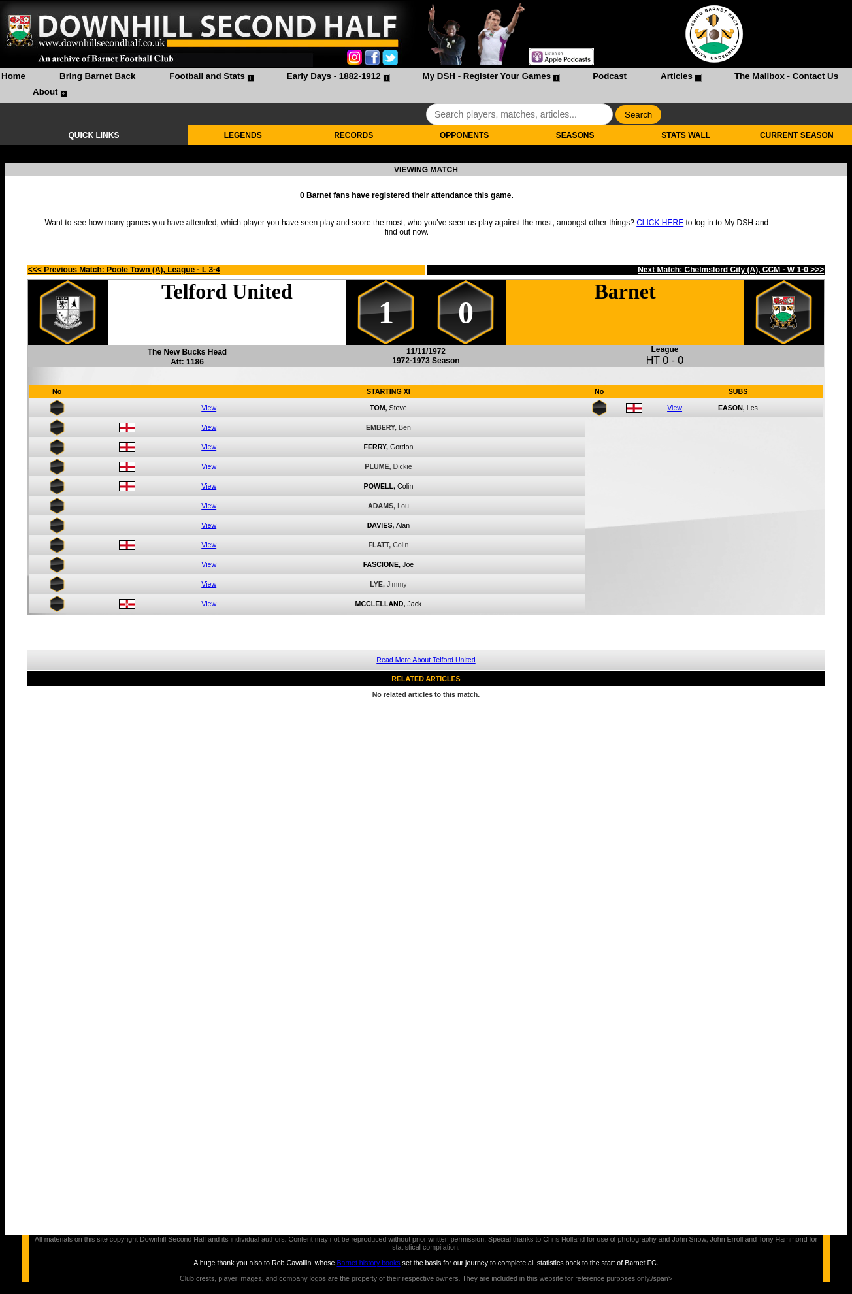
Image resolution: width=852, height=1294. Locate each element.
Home (13, 76)
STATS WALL (685, 135)
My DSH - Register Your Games (487, 76)
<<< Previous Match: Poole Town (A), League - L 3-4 (124, 269)
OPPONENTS (464, 135)
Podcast (610, 76)
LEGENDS (243, 135)
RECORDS (353, 135)
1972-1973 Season (425, 360)
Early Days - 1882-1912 (334, 76)
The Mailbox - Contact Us (786, 76)
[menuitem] (13, 78)
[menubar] (426, 85)
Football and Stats (207, 76)
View (208, 408)
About (45, 92)
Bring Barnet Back (97, 76)
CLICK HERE (659, 222)
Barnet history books (368, 1263)
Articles (677, 76)
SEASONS (575, 135)
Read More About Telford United (425, 660)
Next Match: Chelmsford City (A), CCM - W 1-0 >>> (731, 269)
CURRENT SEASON (797, 135)
